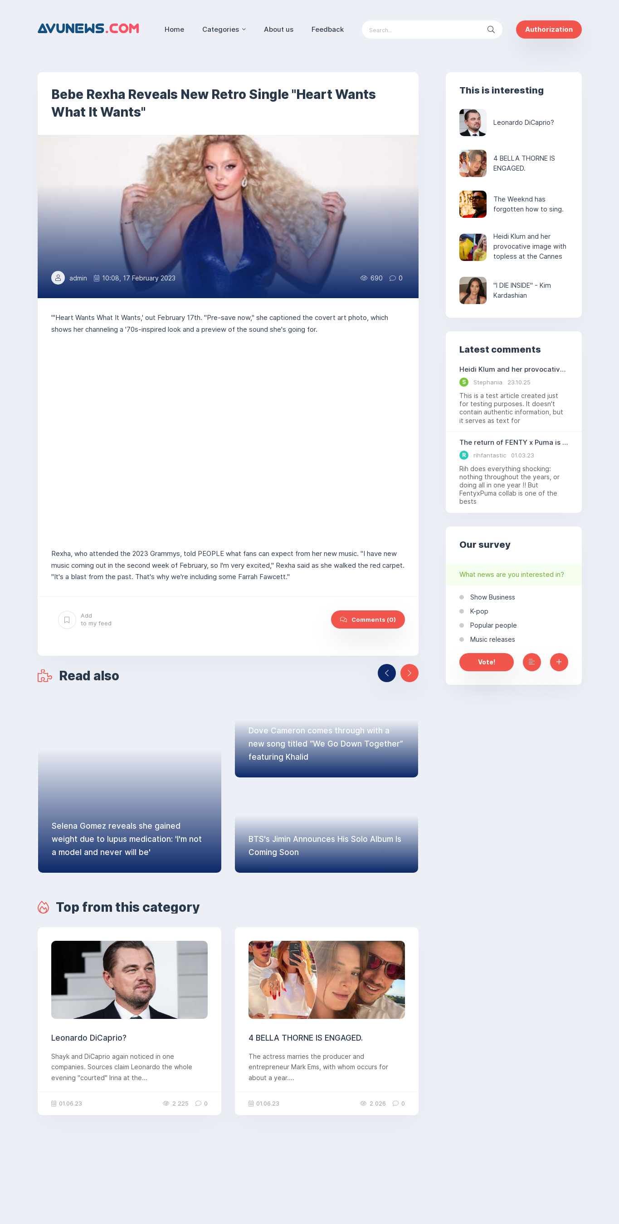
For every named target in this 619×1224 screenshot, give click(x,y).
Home (174, 29)
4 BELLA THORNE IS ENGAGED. (306, 1037)
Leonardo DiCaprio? (89, 1037)
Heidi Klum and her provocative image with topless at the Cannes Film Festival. (513, 369)
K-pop (478, 611)
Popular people (492, 625)
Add (85, 619)
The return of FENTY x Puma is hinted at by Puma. (513, 442)
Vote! (486, 662)
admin (78, 278)
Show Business (491, 597)
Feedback (328, 29)
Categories (220, 29)
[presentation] (387, 673)
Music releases (491, 639)
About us (278, 29)
